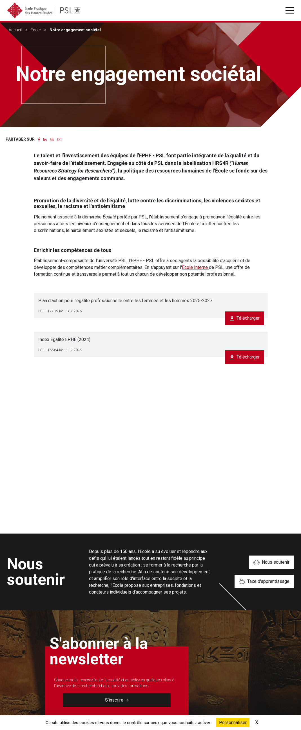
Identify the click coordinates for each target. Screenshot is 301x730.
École (36, 30)
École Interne (195, 267)
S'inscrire (117, 700)
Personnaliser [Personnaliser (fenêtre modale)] (233, 722)
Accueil (15, 30)
